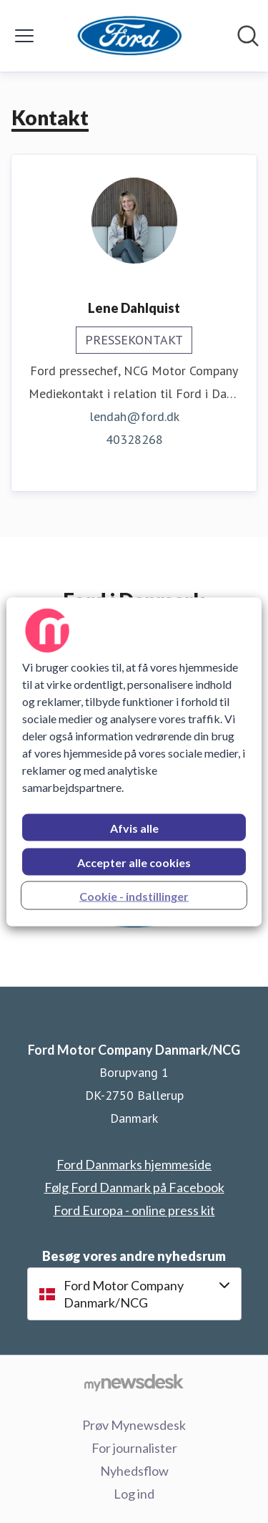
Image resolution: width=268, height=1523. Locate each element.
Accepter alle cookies (134, 862)
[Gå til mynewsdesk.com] (134, 1382)
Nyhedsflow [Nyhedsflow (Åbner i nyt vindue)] (134, 1471)
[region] (133, 761)
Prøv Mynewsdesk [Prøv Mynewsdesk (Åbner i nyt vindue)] (134, 1425)
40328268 (134, 439)
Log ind (134, 1494)
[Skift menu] (24, 36)
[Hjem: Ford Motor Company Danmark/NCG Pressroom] (129, 36)
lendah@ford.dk (134, 416)
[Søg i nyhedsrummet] (248, 35)
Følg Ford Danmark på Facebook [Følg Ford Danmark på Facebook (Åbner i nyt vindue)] (134, 1187)
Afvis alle (134, 827)
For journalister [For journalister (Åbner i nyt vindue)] (134, 1448)
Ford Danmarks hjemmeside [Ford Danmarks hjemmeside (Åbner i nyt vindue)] (134, 1164)
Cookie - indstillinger (134, 895)
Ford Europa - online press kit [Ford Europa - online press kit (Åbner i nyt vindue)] (134, 1210)
